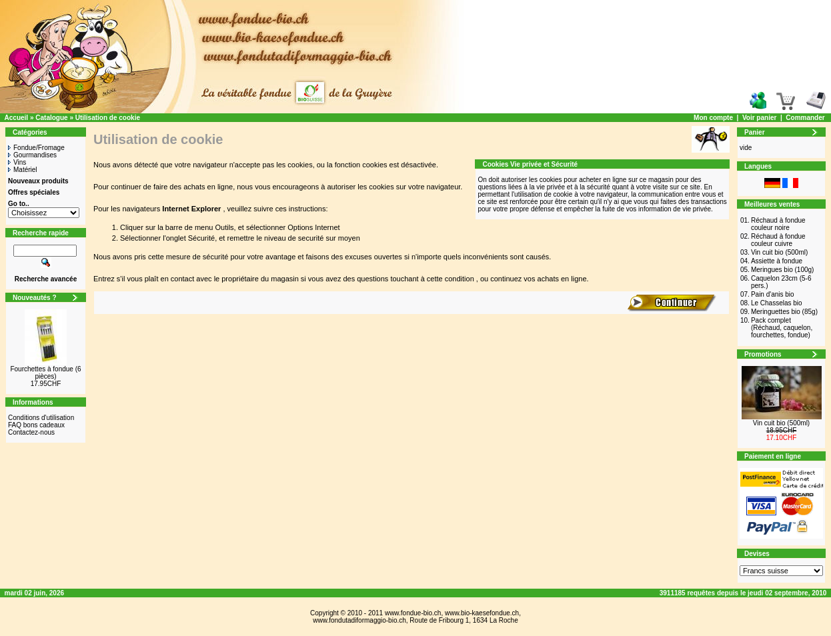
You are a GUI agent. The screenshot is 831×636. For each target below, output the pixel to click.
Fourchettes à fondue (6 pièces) (45, 372)
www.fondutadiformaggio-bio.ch (359, 620)
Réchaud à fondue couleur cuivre (778, 240)
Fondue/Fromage (36, 147)
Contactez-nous (31, 432)
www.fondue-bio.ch (413, 613)
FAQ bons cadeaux (36, 425)
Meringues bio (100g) (782, 269)
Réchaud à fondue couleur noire (778, 224)
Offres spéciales (33, 192)
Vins (17, 162)
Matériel (22, 169)
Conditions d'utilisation (41, 417)
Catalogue (51, 117)
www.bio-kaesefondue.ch (482, 613)
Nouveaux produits (38, 181)
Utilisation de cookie (107, 117)
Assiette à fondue (776, 261)
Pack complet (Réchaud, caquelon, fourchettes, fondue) (781, 328)
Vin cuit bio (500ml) (779, 252)
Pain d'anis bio (772, 294)
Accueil (17, 117)
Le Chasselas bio (776, 303)
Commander (805, 117)
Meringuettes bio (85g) (784, 311)
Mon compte (713, 117)
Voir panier (759, 117)
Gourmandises (32, 155)
